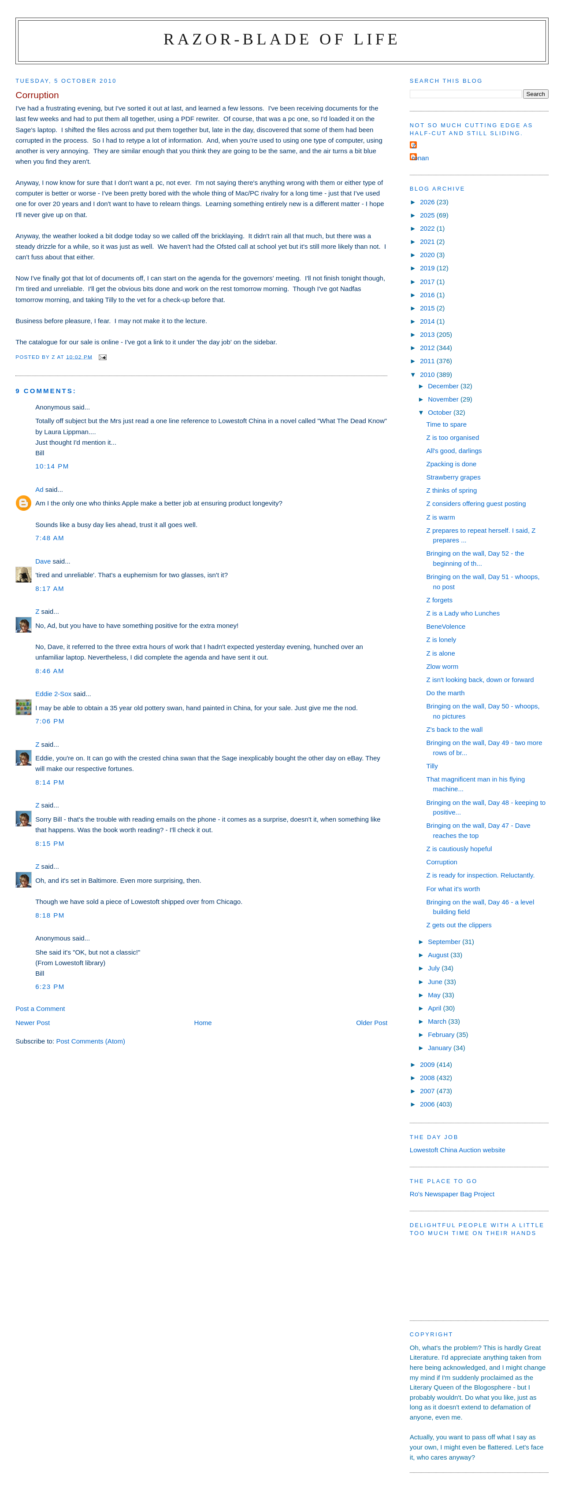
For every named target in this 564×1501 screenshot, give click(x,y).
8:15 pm (50, 843)
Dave (43, 561)
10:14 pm (52, 466)
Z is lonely (441, 639)
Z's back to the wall (455, 729)
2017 (428, 281)
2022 (428, 228)
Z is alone (441, 653)
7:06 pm (50, 721)
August (439, 955)
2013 (428, 334)
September (445, 941)
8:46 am (49, 671)
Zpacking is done (452, 464)
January (440, 1047)
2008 (428, 1077)
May (435, 995)
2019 (428, 268)
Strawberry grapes (454, 477)
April (435, 1008)
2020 (428, 254)
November (444, 399)
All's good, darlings (454, 450)
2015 (428, 308)
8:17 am (49, 588)
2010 (428, 374)
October (440, 412)
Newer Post (32, 1022)
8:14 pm (50, 782)
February (442, 1034)
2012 (428, 347)
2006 (428, 1104)
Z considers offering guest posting (476, 503)
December (444, 386)
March (438, 1021)
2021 (428, 241)
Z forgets (440, 600)
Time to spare (447, 424)
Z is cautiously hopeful (459, 848)
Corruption (442, 862)
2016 (428, 295)
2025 (428, 215)
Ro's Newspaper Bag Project (452, 1194)
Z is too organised (453, 437)
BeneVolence (446, 626)
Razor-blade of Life (282, 39)
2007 (428, 1091)
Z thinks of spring (452, 490)
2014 (428, 321)
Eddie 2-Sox (53, 693)
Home (203, 1022)
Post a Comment (40, 1008)
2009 (428, 1064)
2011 (428, 361)
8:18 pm (50, 915)
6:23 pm (50, 986)
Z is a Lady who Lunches (463, 613)
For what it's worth (453, 888)
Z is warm (441, 517)
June (436, 981)
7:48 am (49, 538)
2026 (428, 202)
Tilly (432, 766)
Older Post (371, 1022)
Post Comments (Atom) (90, 1041)
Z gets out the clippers (459, 925)
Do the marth (446, 693)
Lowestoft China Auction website (457, 1150)
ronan (420, 158)
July (435, 968)
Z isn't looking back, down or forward (480, 679)
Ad (39, 489)
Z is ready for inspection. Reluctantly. (481, 875)
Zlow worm (443, 666)
